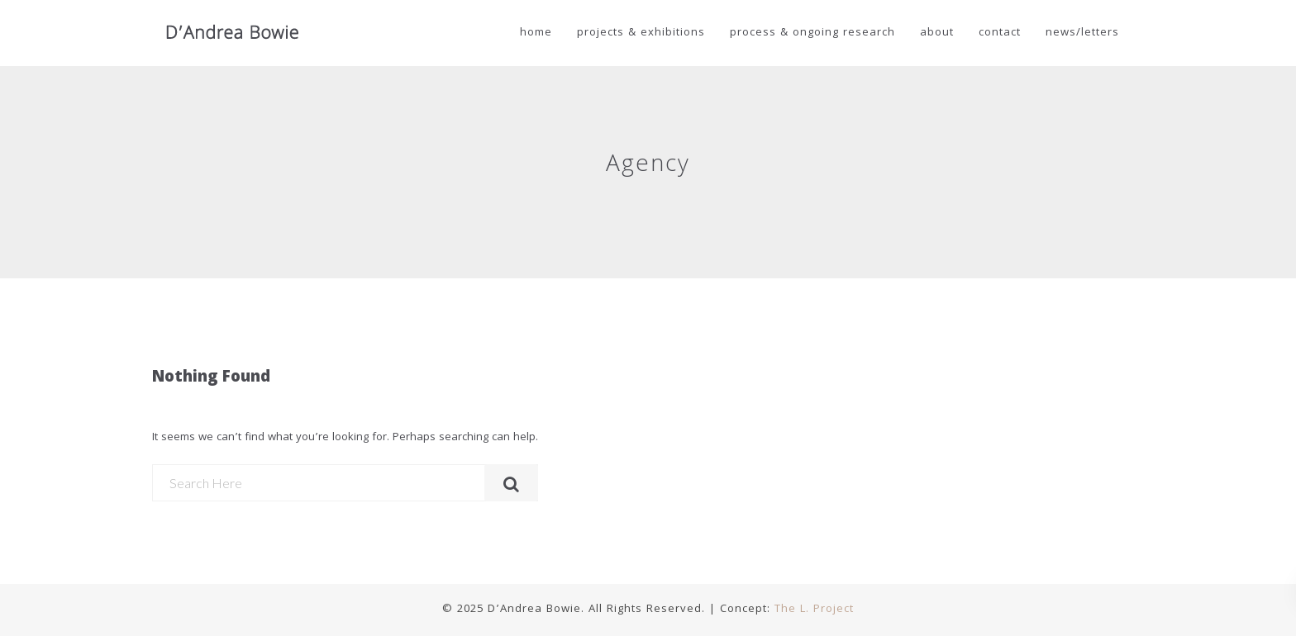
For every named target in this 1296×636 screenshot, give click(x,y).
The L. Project (814, 609)
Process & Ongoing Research (812, 33)
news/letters (1082, 33)
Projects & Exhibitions (641, 33)
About (937, 33)
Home (536, 33)
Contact (1000, 33)
